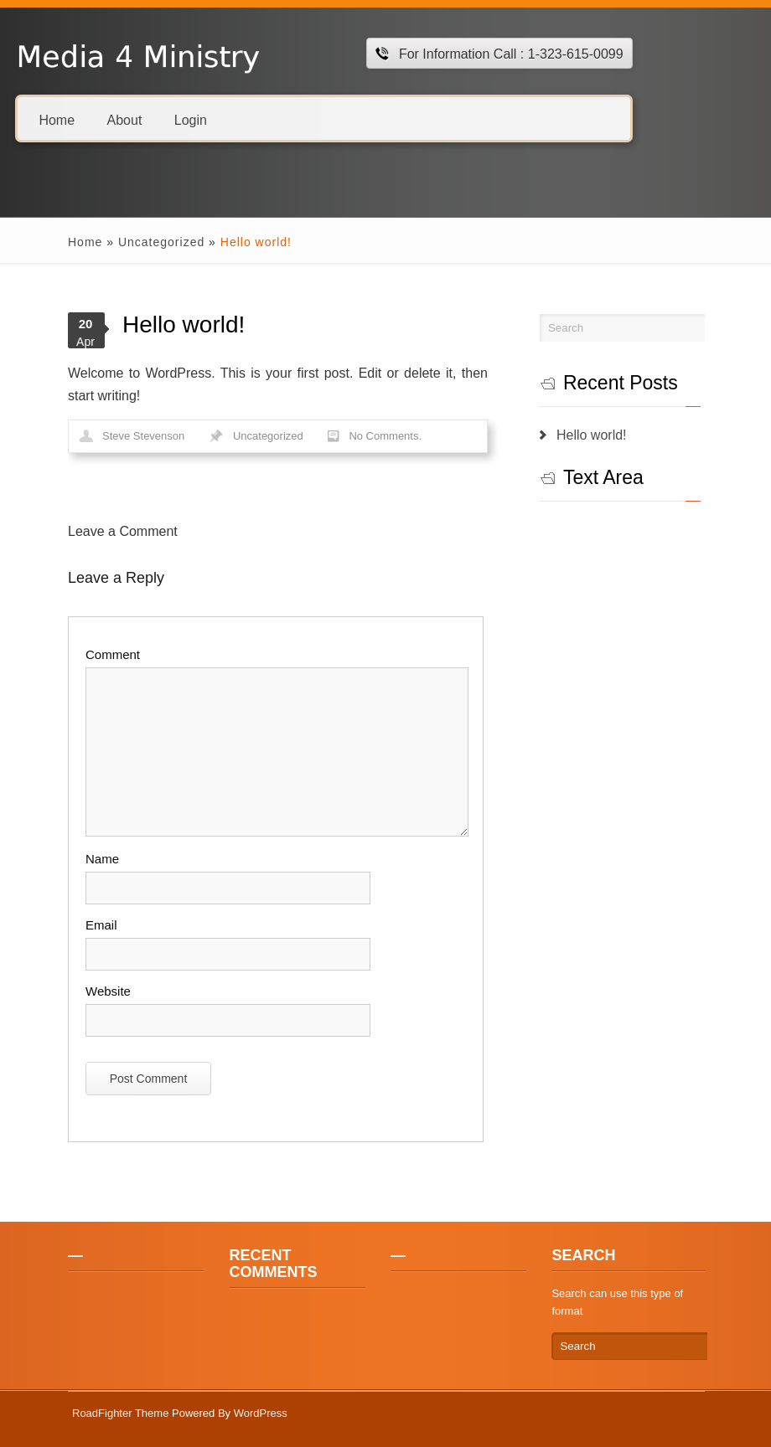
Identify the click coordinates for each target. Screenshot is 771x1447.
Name (102, 859)
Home (57, 119)
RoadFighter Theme (120, 1413)
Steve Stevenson (143, 436)
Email (101, 925)
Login (190, 119)
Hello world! (591, 435)
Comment (112, 654)
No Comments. (385, 436)
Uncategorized (161, 242)
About (124, 119)
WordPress (260, 1413)
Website (108, 991)
